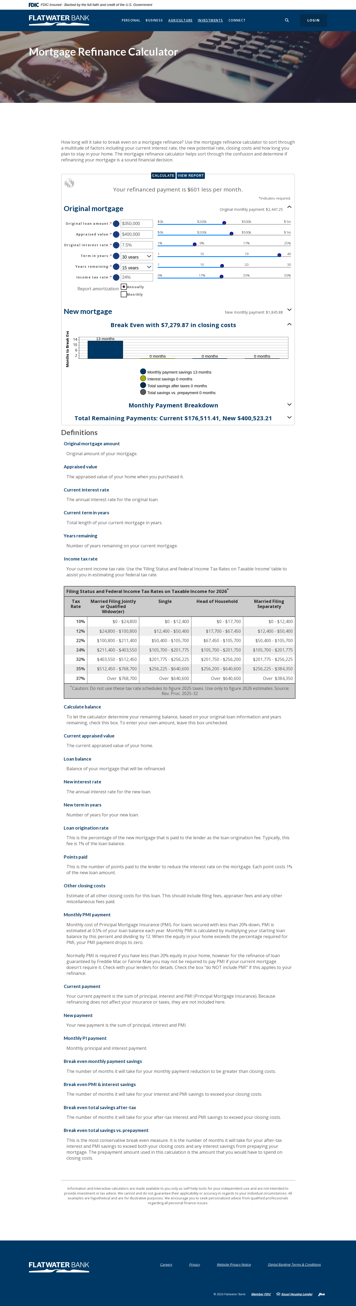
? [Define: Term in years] (116, 256)
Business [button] (154, 20)
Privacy (195, 1264)
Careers (166, 1264)
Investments (210, 20)
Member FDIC (261, 1294)
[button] (178, 208)
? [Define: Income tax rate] (116, 277)
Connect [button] (237, 20)
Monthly (135, 294)
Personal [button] (131, 20)
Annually (135, 287)
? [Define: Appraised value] (116, 234)
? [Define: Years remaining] (116, 266)
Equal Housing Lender (296, 1294)
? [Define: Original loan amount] (116, 223)
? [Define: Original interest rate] (116, 245)
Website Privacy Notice (235, 1264)
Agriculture (180, 20)
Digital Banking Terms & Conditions (295, 1264)
